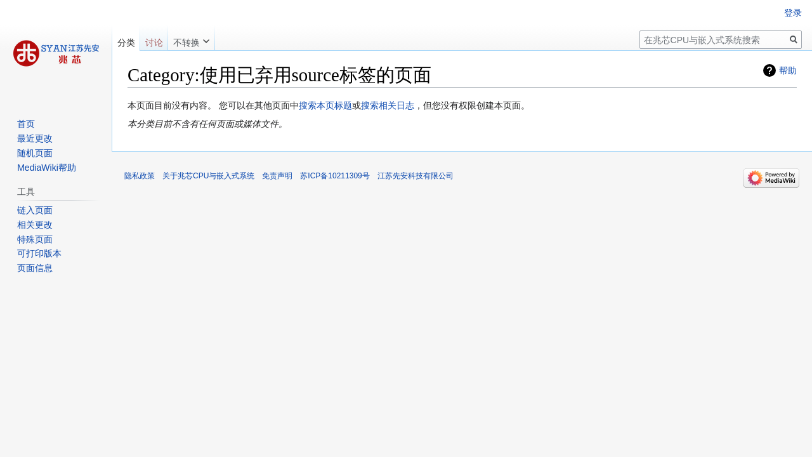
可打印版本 (39, 253)
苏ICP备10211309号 (334, 175)
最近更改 (35, 138)
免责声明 (277, 175)
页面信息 (35, 268)
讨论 (154, 42)
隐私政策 (139, 175)
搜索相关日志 (387, 105)
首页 (26, 124)
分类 (126, 42)
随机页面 (35, 153)
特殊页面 (35, 239)
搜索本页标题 (325, 105)
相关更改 (35, 225)
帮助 (788, 70)
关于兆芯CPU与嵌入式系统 (208, 175)
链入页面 (35, 210)
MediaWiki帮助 (46, 167)
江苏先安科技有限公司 (415, 175)
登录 (793, 13)
